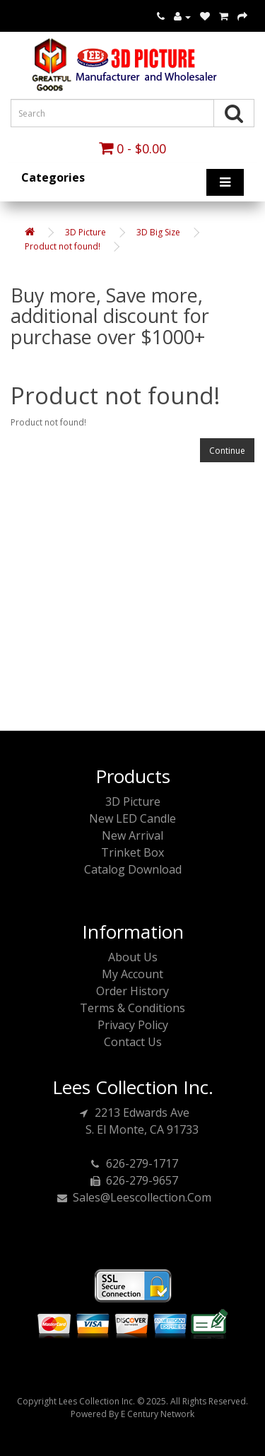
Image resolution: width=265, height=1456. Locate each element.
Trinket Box (132, 852)
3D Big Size (158, 232)
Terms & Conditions (132, 1008)
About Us (133, 957)
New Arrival (132, 835)
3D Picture (85, 232)
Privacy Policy (133, 1025)
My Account (132, 974)
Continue (227, 451)
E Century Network (157, 1414)
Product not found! (62, 246)
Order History (132, 991)
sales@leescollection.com (132, 1197)
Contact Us (133, 1042)
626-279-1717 (133, 1163)
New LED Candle (132, 818)
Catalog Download (133, 869)
